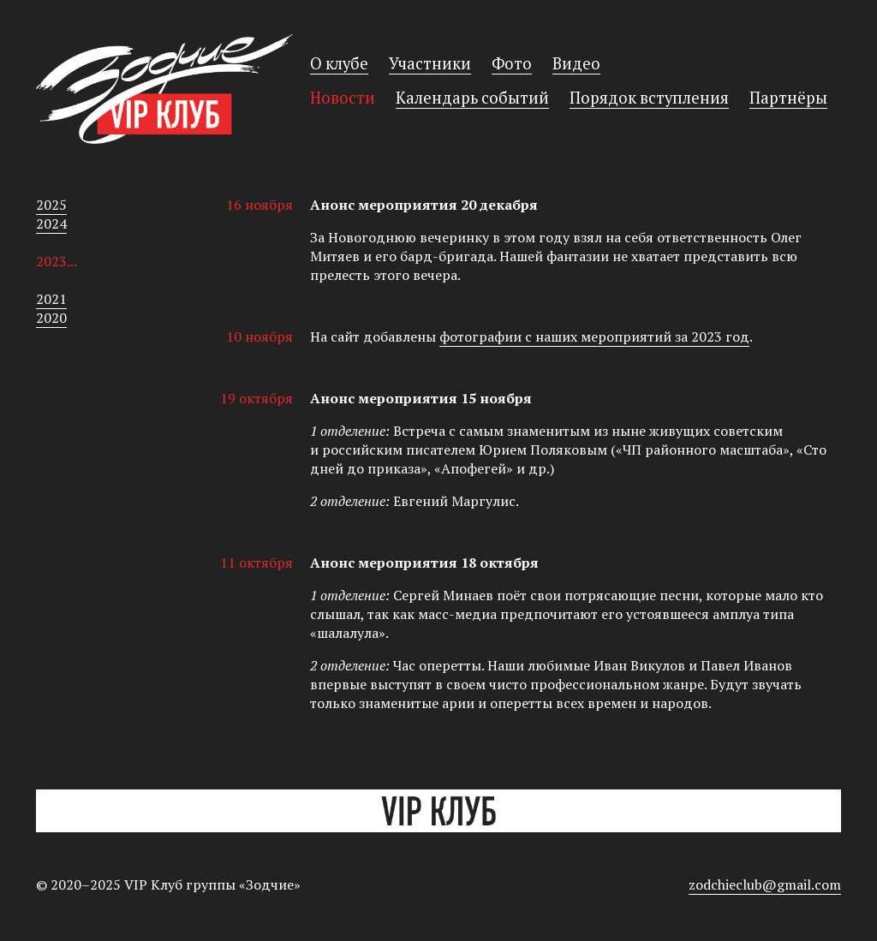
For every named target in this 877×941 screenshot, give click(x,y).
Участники (430, 63)
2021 (51, 298)
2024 (51, 223)
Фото (512, 63)
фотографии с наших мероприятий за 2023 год (594, 336)
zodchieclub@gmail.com (765, 884)
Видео (576, 63)
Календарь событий (472, 97)
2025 (51, 204)
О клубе (339, 63)
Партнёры (788, 97)
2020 (51, 317)
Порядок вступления (649, 97)
